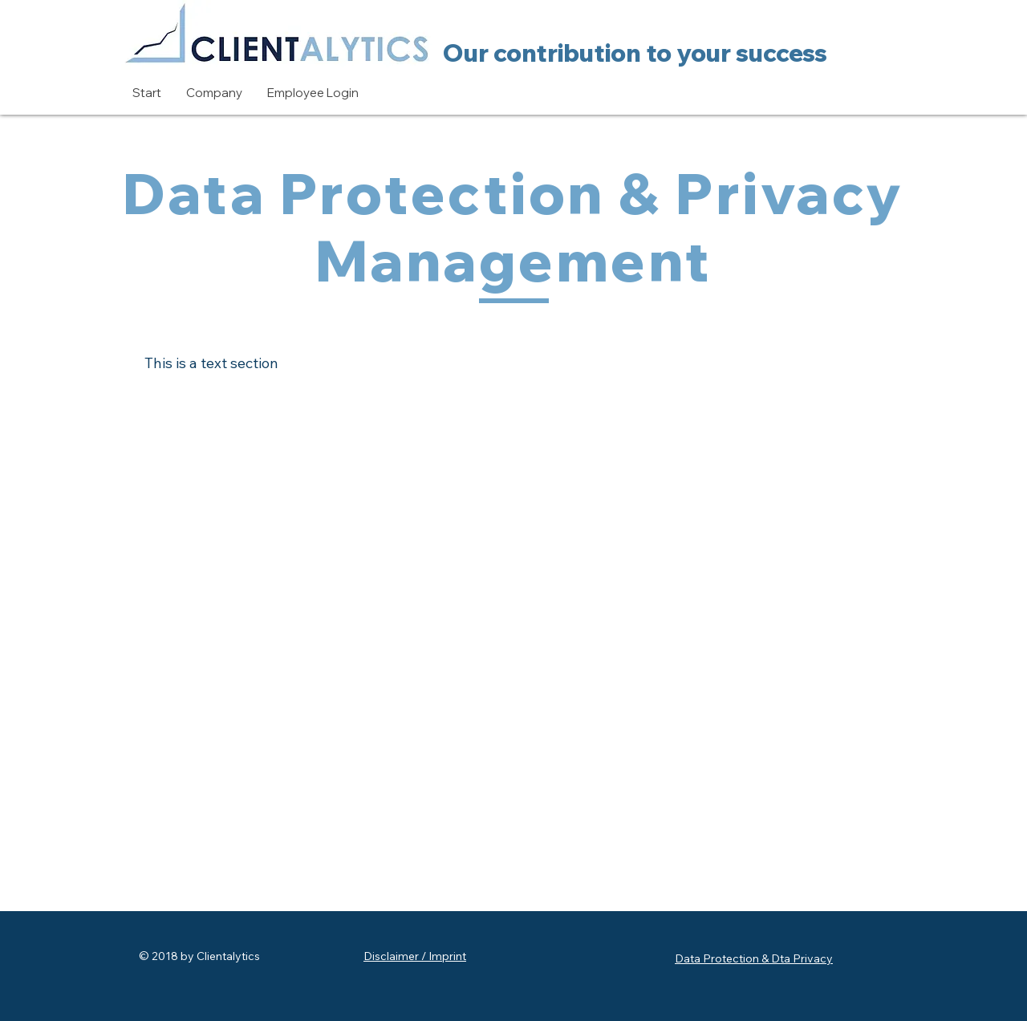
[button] (213, 93)
